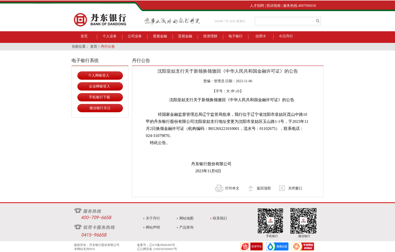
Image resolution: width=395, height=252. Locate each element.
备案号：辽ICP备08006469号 (156, 245)
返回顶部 (264, 188)
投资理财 (210, 36)
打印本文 (232, 188)
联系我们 (220, 218)
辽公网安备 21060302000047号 (157, 249)
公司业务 (135, 36)
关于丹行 (153, 218)
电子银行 (235, 36)
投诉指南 (274, 6)
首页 (84, 36)
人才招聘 (257, 6)
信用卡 (260, 36)
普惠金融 (160, 36)
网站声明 (153, 227)
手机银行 (272, 236)
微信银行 (304, 236)
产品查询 (186, 227)
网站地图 (186, 218)
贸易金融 (185, 36)
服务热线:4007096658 (299, 6)
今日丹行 (286, 36)
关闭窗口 (295, 188)
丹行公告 (108, 46)
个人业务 (110, 36)
